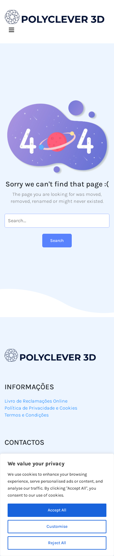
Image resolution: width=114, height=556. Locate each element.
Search (57, 240)
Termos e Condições (27, 415)
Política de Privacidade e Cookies (41, 408)
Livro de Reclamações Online (36, 401)
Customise (57, 526)
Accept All (57, 510)
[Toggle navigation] (11, 30)
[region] (57, 505)
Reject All (57, 542)
